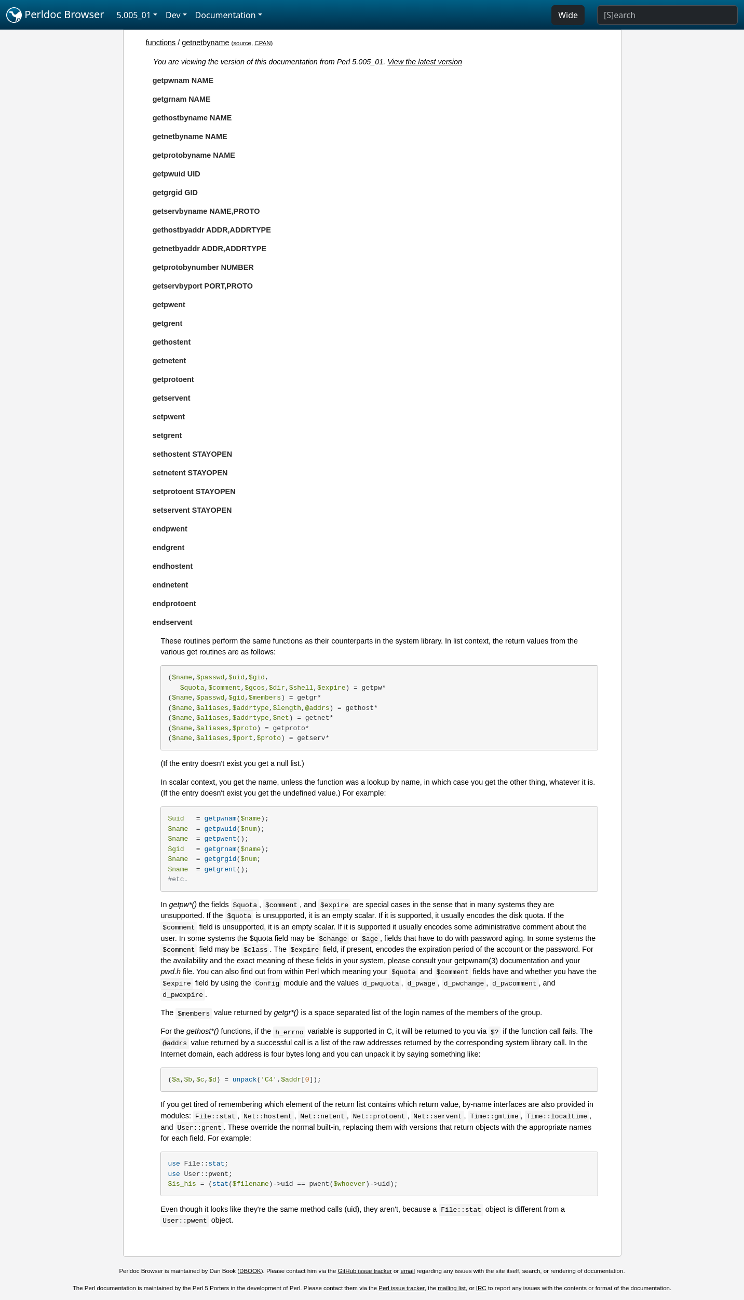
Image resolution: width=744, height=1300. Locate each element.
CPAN (262, 43)
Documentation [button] (225, 15)
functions (161, 42)
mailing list (452, 1288)
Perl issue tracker (401, 1288)
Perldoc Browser (55, 15)
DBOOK (250, 1271)
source (242, 43)
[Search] (667, 15)
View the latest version (424, 62)
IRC (481, 1288)
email (408, 1271)
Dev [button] (173, 15)
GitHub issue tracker (365, 1271)
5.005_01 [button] (134, 15)
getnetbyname (205, 42)
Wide (568, 15)
